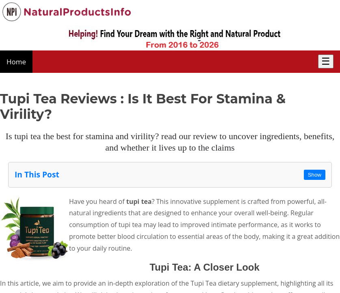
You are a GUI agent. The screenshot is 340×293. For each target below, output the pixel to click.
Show (314, 175)
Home (16, 61)
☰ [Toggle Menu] (325, 61)
